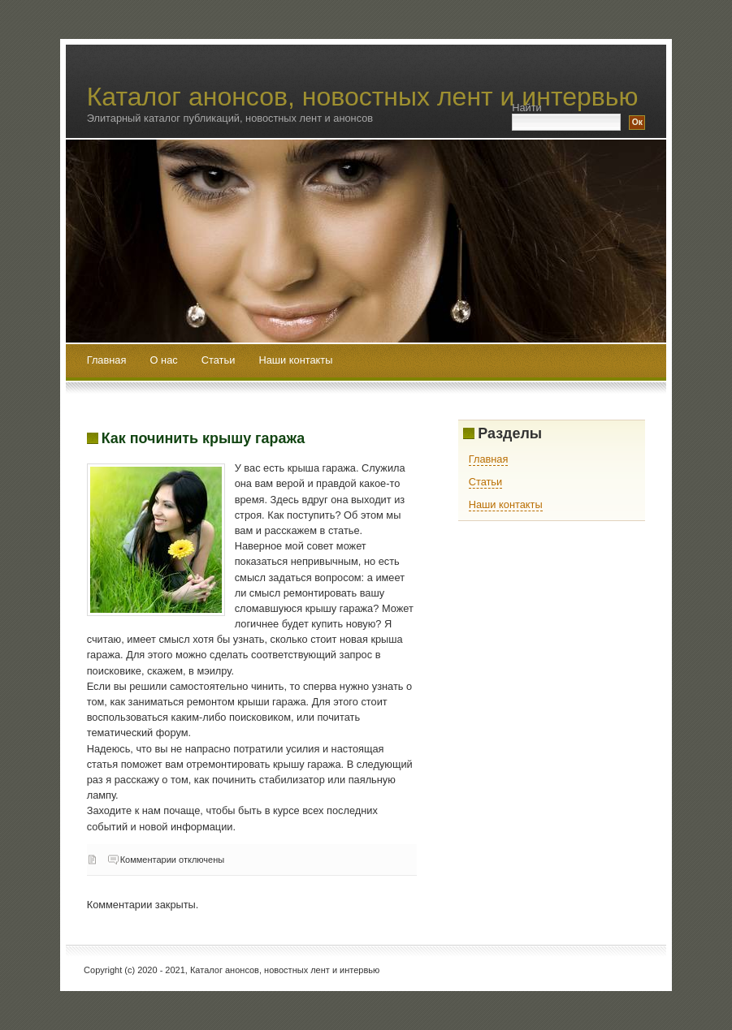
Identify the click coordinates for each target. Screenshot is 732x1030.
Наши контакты (295, 361)
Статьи (219, 361)
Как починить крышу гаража (203, 438)
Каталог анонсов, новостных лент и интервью (363, 96)
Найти (527, 107)
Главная (107, 361)
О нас (165, 361)
